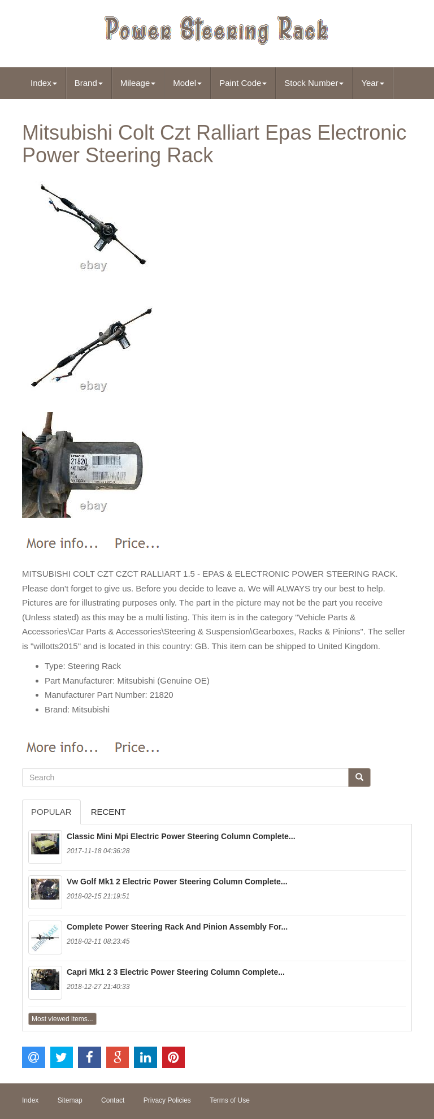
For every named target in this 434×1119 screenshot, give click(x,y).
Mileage (138, 83)
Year (372, 83)
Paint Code (243, 83)
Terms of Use (230, 1100)
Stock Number (314, 83)
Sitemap (70, 1100)
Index (44, 83)
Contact (112, 1100)
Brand (89, 83)
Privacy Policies (167, 1100)
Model (187, 83)
